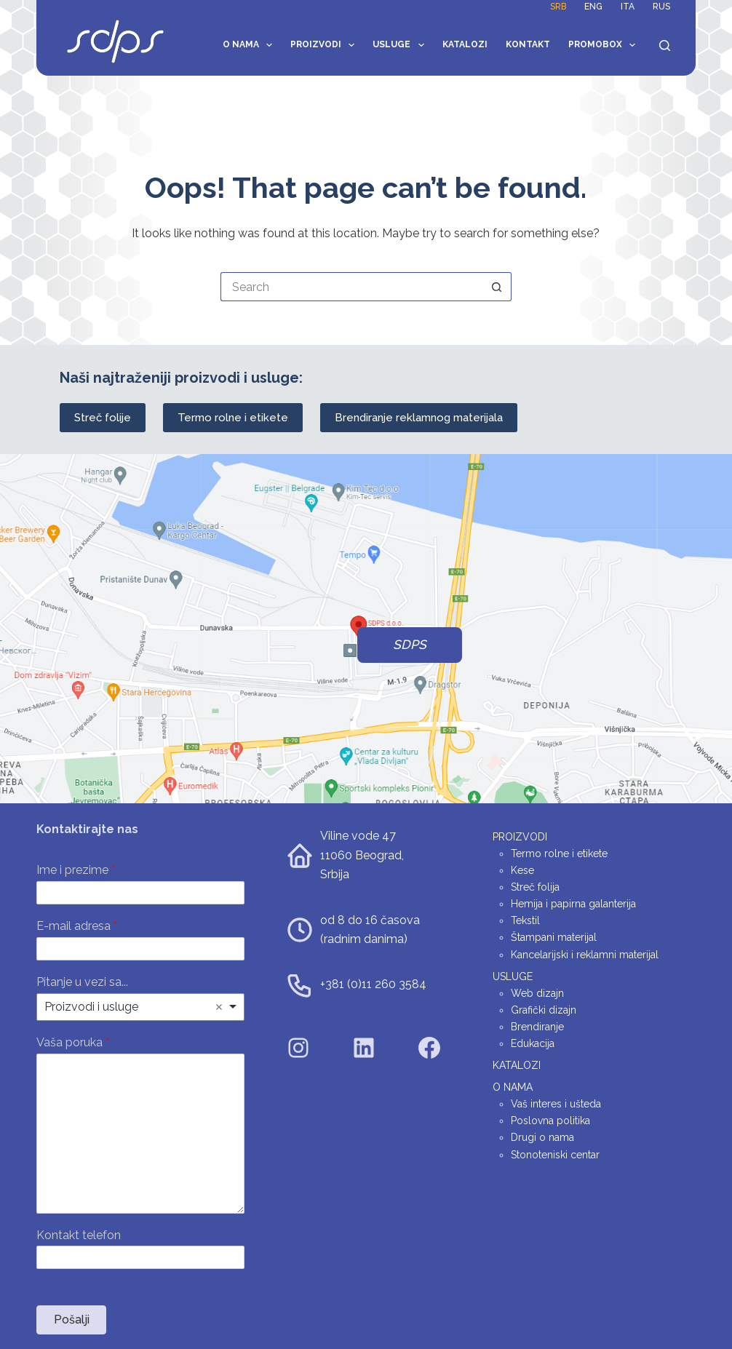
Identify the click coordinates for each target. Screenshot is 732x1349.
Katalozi (465, 44)
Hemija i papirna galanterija (573, 904)
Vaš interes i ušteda (556, 1104)
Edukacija (532, 1043)
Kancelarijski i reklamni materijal (585, 954)
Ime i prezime (75, 870)
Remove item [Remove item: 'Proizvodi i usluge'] (219, 1007)
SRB (558, 6)
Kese (522, 870)
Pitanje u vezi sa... (82, 982)
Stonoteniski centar (555, 1155)
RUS (661, 6)
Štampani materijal (554, 937)
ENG (593, 6)
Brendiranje (537, 1026)
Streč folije (102, 417)
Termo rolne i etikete (233, 417)
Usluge (401, 45)
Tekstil (525, 920)
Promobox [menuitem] (604, 45)
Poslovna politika (550, 1120)
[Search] (664, 45)
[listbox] (140, 1007)
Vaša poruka (72, 1042)
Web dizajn (537, 993)
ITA (627, 6)
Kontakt (528, 44)
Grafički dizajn (543, 1010)
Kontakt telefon (78, 1235)
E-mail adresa (76, 926)
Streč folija (535, 887)
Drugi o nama (542, 1137)
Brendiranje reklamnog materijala (419, 417)
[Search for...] (351, 286)
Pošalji (71, 1319)
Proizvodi (325, 45)
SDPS (409, 644)
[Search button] (497, 286)
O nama (250, 45)
